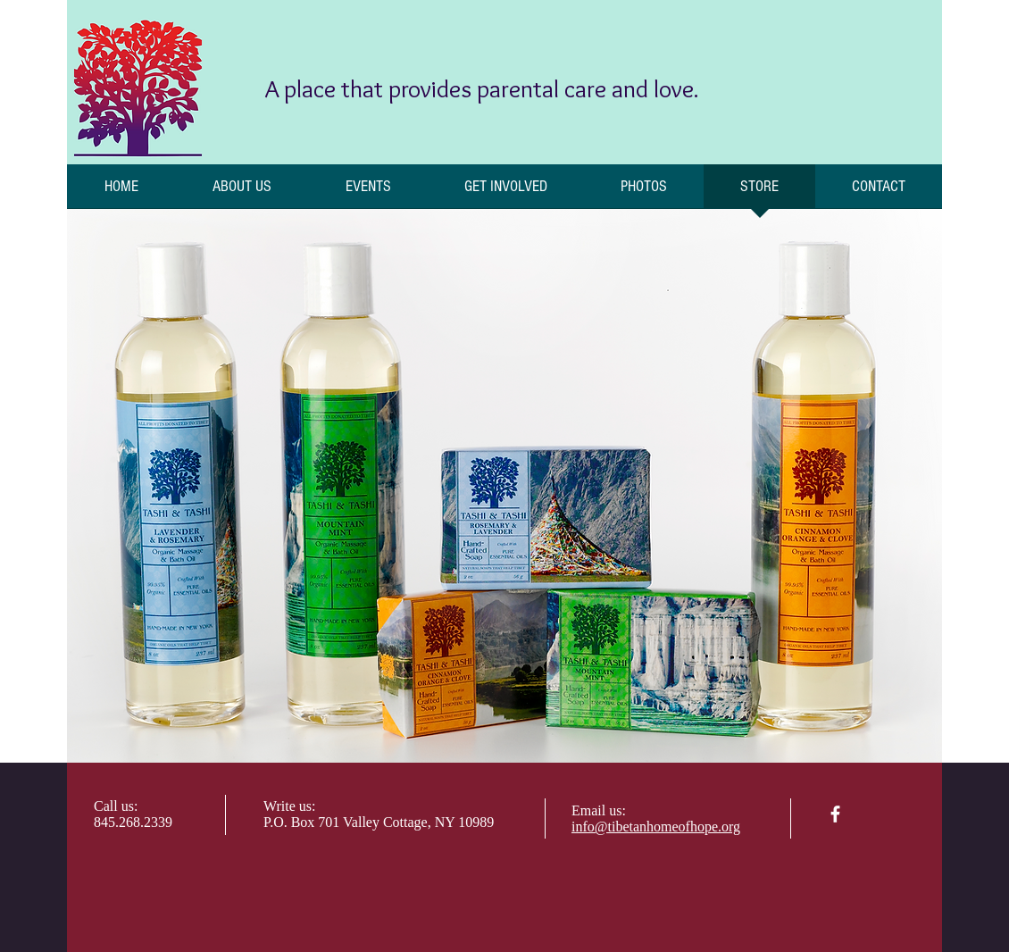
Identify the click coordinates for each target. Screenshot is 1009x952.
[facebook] (835, 814)
